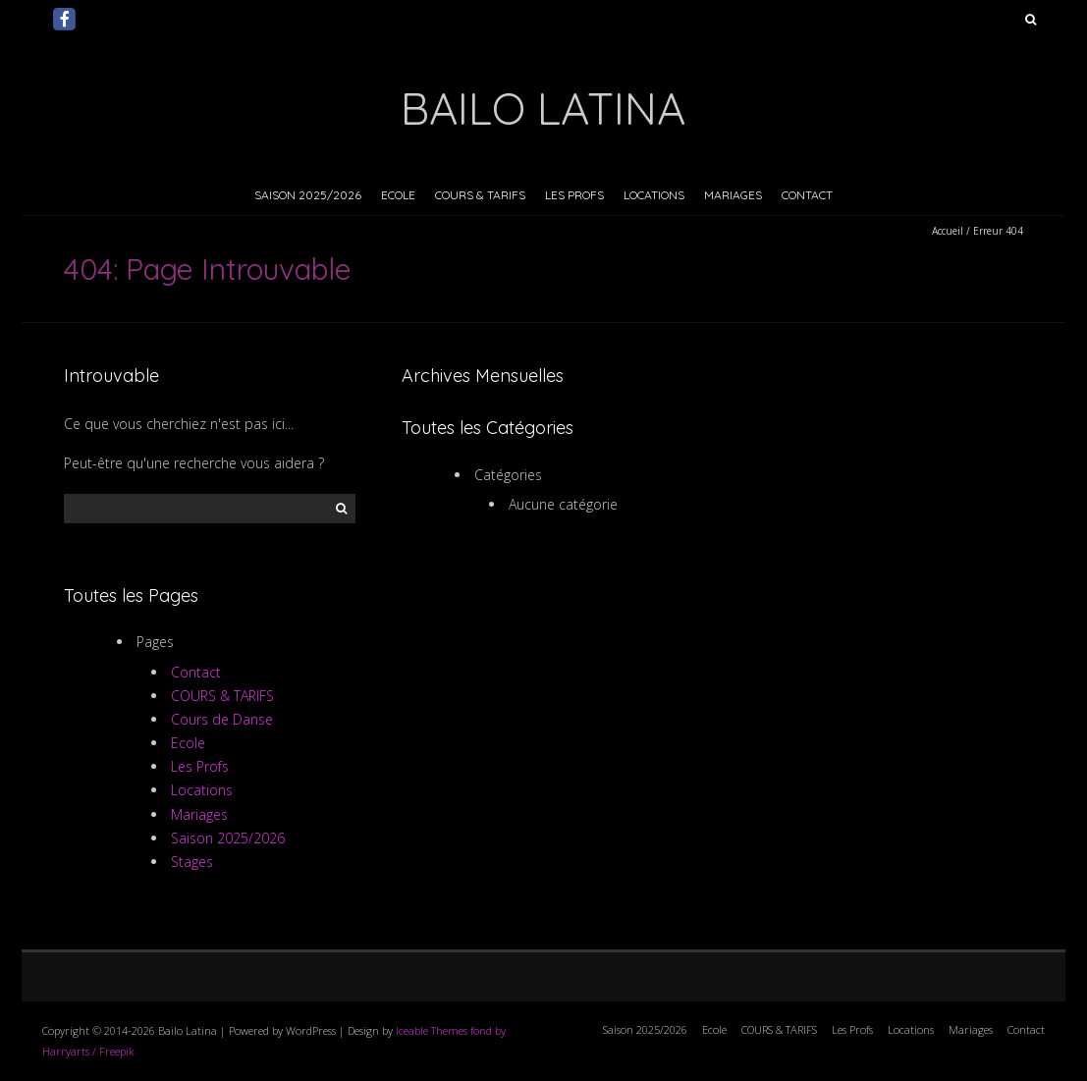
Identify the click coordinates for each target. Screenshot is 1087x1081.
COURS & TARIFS (480, 195)
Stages (192, 861)
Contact (807, 195)
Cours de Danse (222, 719)
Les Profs (574, 195)
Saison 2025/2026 (307, 195)
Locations (654, 195)
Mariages (733, 195)
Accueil (947, 231)
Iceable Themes (431, 1030)
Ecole (398, 195)
